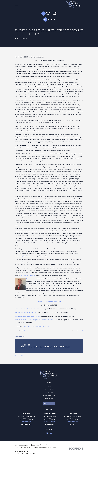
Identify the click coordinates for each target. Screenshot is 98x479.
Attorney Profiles (49, 415)
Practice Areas (49, 418)
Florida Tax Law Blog (49, 421)
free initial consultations (27, 301)
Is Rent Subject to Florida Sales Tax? (25, 338)
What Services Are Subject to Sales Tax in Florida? (30, 335)
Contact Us (49, 430)
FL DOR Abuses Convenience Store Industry (28, 342)
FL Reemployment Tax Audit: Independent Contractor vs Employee (35, 346)
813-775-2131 (72, 451)
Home (49, 412)
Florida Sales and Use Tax (30, 352)
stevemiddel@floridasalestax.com (25, 282)
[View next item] (22, 381)
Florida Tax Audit (44, 352)
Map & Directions (26, 448)
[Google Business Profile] (51, 459)
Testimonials (49, 424)
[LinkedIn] (47, 459)
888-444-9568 (51, 14)
